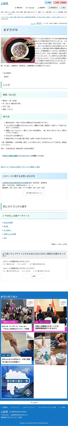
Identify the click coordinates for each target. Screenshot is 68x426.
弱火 (17, 131)
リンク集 (62, 407)
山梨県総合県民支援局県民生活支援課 (15, 183)
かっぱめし (7, 230)
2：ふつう (22, 264)
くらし (7, 17)
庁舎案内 (5, 407)
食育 (19, 17)
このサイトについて (29, 407)
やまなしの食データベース (59, 17)
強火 (26, 125)
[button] (60, 2)
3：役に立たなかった (38, 264)
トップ (2, 17)
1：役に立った (9, 264)
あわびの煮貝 (8, 222)
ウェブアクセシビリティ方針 (47, 407)
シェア (33, 24)
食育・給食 (13, 17)
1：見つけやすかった (11, 271)
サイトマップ (15, 407)
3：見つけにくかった (42, 271)
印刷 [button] (40, 23)
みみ (5, 238)
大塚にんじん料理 (10, 234)
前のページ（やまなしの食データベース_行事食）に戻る (20, 167)
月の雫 (6, 226)
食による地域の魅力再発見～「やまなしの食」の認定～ (36, 17)
